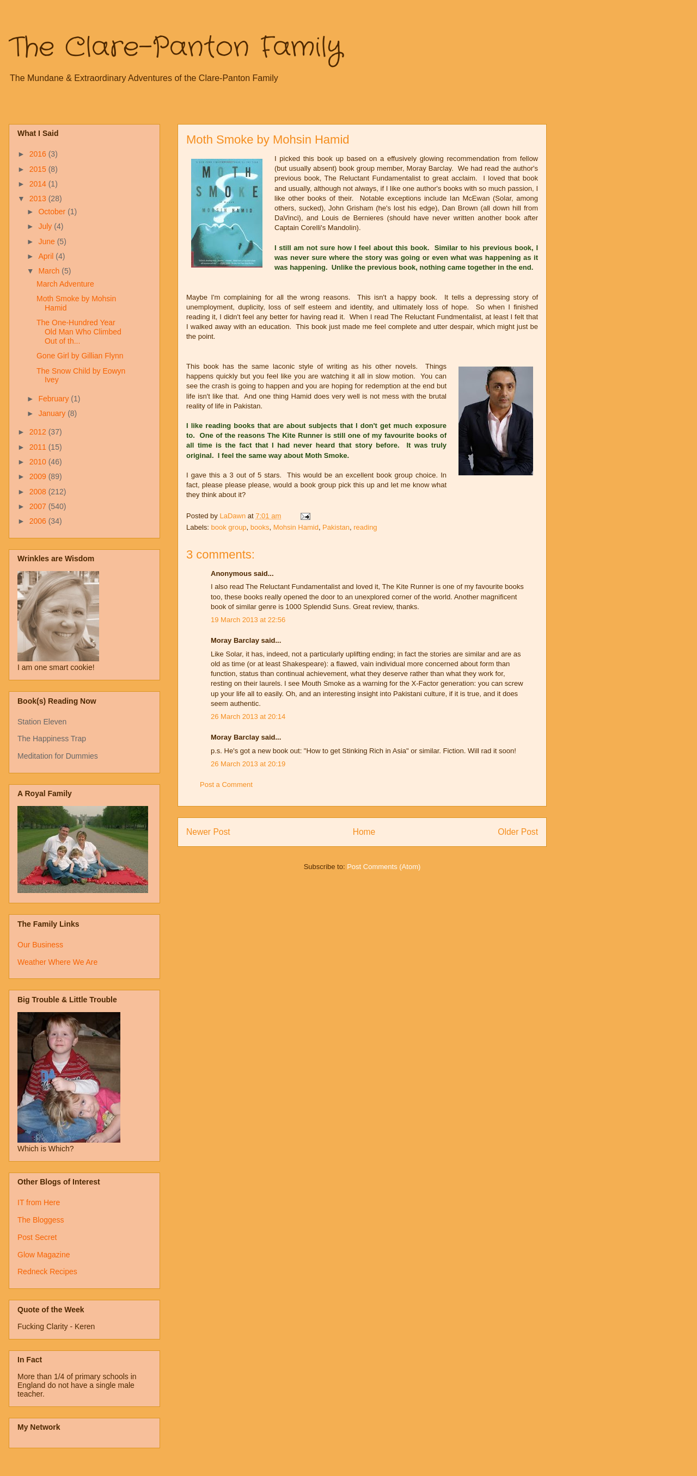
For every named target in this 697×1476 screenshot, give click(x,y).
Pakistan (336, 527)
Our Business (40, 944)
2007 (38, 506)
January (53, 413)
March (50, 270)
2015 (38, 169)
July (46, 226)
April (47, 256)
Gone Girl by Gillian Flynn (80, 355)
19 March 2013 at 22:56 (248, 620)
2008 (38, 491)
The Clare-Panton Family (176, 47)
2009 (38, 476)
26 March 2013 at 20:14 (248, 716)
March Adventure (65, 284)
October (53, 211)
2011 (38, 447)
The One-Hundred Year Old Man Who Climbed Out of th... (78, 331)
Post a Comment (226, 784)
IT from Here (38, 1202)
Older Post (518, 831)
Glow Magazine (43, 1254)
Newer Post (208, 831)
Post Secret (37, 1237)
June (47, 241)
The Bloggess (40, 1219)
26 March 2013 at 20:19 (248, 764)
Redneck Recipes (47, 1271)
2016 (38, 154)
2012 (38, 431)
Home (364, 831)
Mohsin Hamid (296, 527)
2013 (38, 198)
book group (229, 527)
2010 (38, 461)
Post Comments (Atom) (383, 867)
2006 (38, 521)
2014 (38, 183)
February (54, 398)
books (260, 527)
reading (365, 527)
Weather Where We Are (57, 962)
